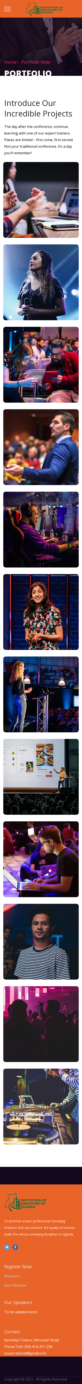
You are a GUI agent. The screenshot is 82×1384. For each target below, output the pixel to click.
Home (10, 62)
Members (12, 1276)
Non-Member (15, 1285)
